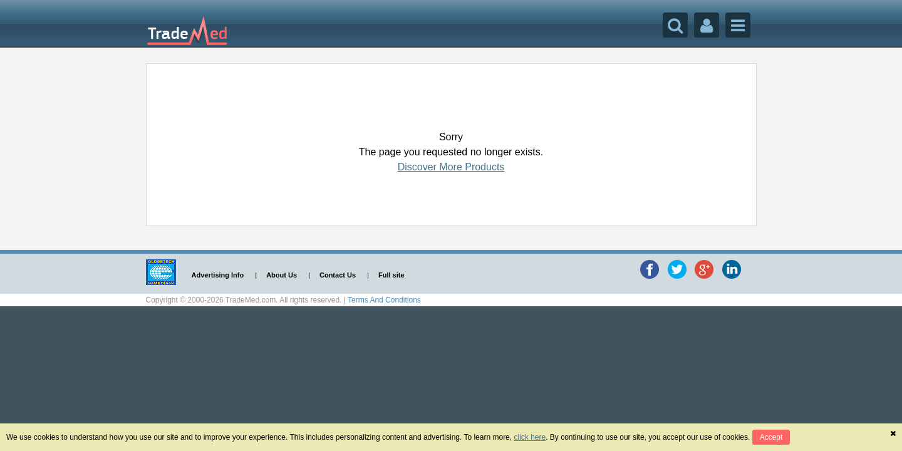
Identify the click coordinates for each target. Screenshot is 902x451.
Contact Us (337, 275)
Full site (391, 275)
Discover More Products (451, 167)
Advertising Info (218, 275)
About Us (281, 275)
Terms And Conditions (384, 300)
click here (530, 437)
